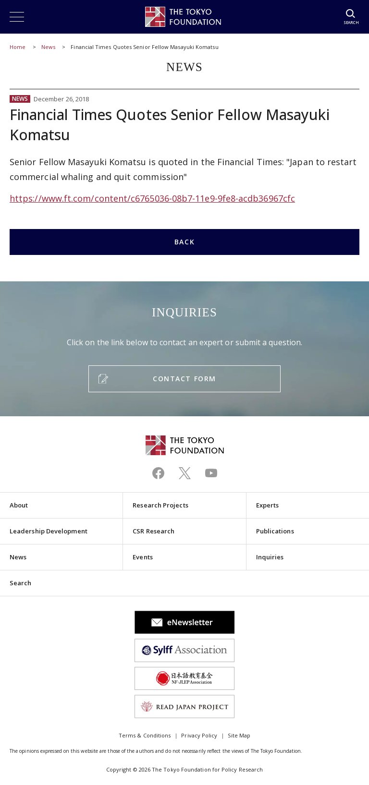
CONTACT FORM (184, 378)
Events (142, 557)
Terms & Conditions (145, 735)
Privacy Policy (199, 735)
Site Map (239, 735)
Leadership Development (48, 531)
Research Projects (160, 505)
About (19, 505)
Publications (275, 531)
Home (17, 46)
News (48, 46)
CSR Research (153, 531)
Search (20, 583)
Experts (267, 505)
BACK (184, 241)
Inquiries (270, 557)
